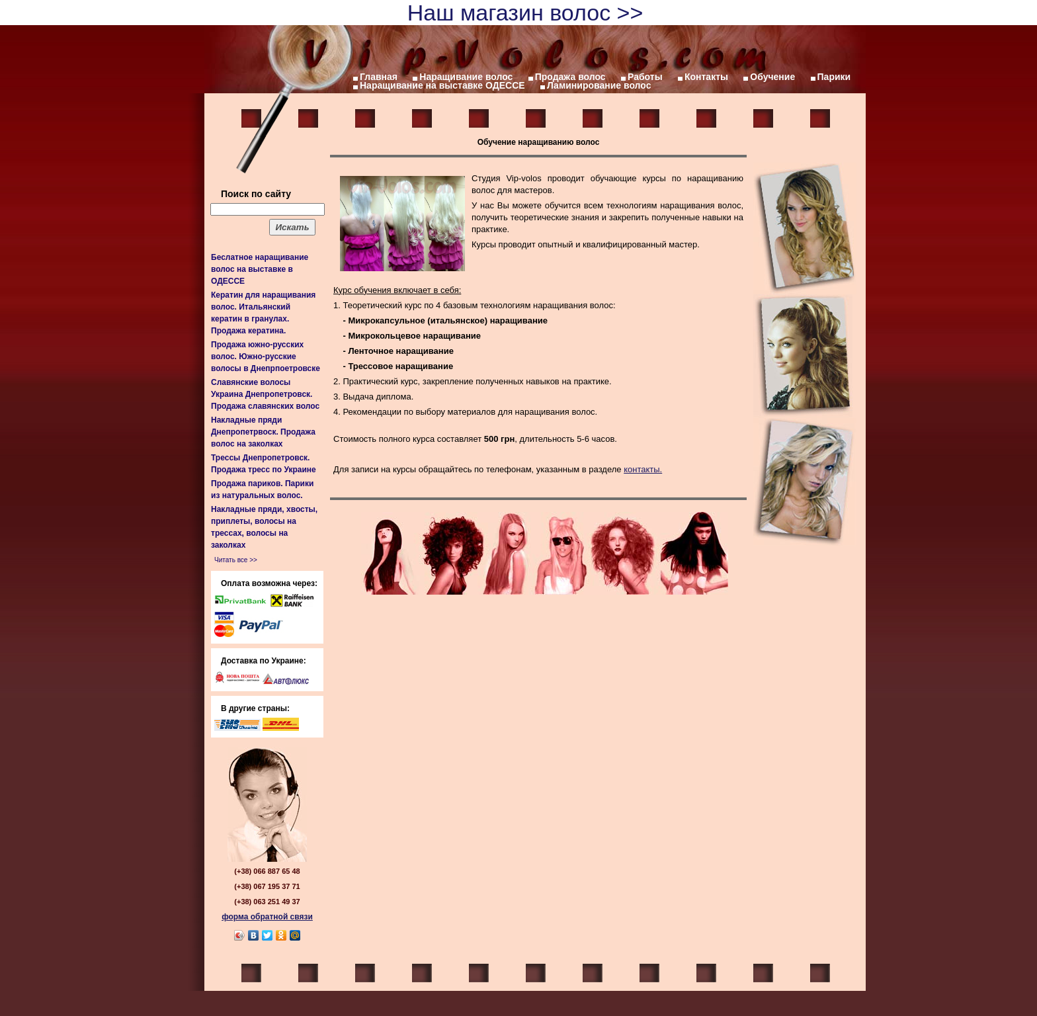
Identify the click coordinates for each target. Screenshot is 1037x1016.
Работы (645, 76)
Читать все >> (235, 560)
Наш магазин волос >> (525, 12)
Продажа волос (570, 76)
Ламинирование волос (599, 85)
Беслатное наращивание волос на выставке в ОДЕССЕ (259, 269)
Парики (834, 76)
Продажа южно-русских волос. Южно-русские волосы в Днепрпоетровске (265, 356)
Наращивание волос (466, 76)
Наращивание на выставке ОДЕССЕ (442, 85)
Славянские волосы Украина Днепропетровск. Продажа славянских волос (265, 394)
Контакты (706, 76)
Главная (378, 76)
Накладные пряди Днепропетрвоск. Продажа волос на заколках (263, 431)
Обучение (772, 76)
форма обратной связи (267, 916)
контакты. (643, 469)
